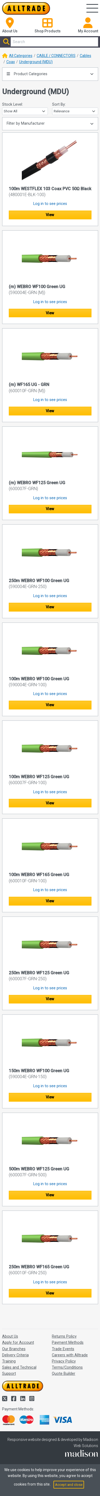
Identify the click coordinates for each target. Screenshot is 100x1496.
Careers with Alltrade (70, 1355)
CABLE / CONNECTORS (56, 56)
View (50, 215)
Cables (85, 56)
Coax (10, 62)
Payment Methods (68, 1342)
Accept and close (68, 1485)
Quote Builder (63, 1373)
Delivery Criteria (15, 1355)
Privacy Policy (64, 1361)
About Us (10, 1336)
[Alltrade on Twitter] (5, 1398)
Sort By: (59, 104)
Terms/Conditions (67, 1367)
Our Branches (14, 1349)
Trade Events (63, 1349)
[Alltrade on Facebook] (14, 1398)
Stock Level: (12, 104)
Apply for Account (18, 1342)
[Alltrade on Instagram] (31, 1398)
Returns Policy (64, 1336)
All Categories (20, 56)
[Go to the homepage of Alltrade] (26, 8)
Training (9, 1361)
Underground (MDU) (36, 62)
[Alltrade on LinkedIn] (23, 1398)
